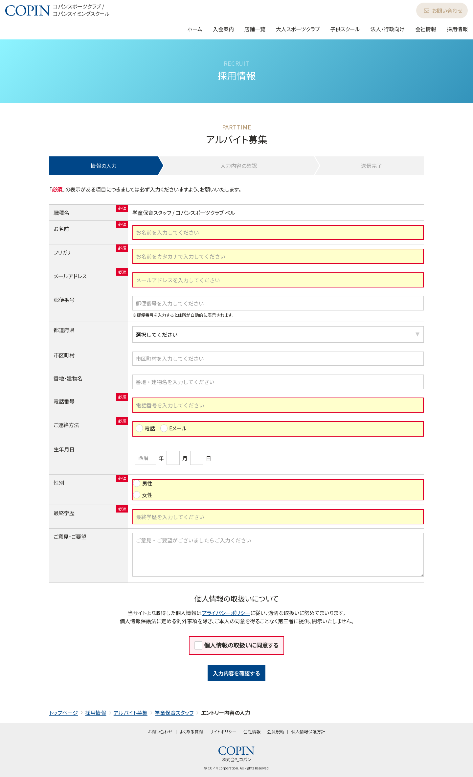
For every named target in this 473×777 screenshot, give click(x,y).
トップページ (63, 712)
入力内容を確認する (236, 673)
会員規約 (275, 731)
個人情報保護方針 (308, 731)
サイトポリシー (223, 731)
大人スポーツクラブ (298, 29)
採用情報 (457, 29)
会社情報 (425, 29)
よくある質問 (191, 731)
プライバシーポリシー (226, 613)
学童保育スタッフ (174, 712)
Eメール (178, 428)
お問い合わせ (443, 10)
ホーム (194, 29)
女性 (147, 494)
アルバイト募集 (130, 712)
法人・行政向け (388, 29)
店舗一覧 (254, 29)
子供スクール (345, 29)
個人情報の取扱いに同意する (241, 645)
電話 (150, 428)
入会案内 (223, 29)
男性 (147, 483)
